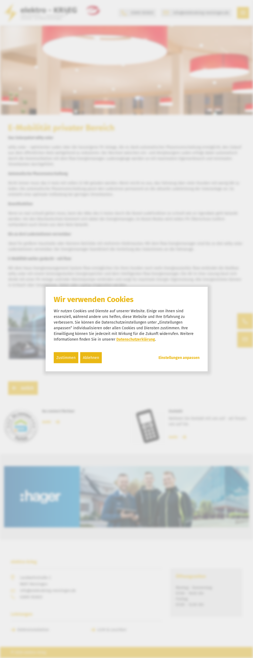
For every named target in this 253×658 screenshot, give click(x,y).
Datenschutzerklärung (135, 339)
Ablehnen (91, 357)
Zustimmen (66, 357)
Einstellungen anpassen (179, 357)
